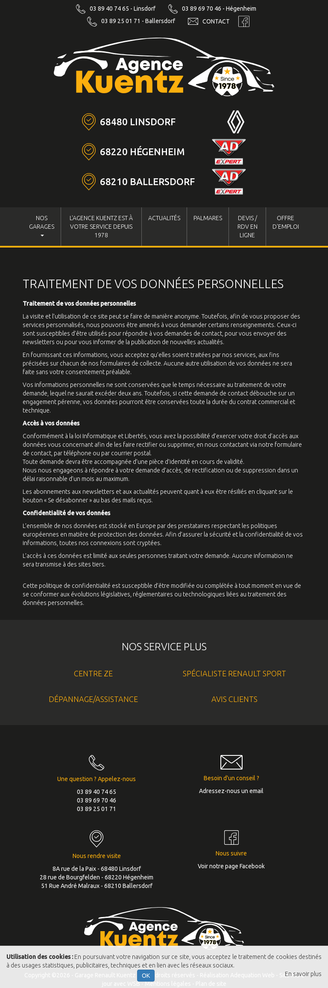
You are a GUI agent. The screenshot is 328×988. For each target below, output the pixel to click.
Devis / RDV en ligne (247, 227)
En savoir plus (303, 973)
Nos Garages (41, 225)
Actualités (164, 218)
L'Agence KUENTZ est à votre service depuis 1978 (101, 227)
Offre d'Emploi (285, 222)
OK (146, 975)
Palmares (207, 218)
